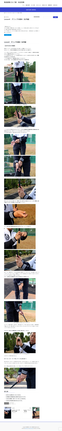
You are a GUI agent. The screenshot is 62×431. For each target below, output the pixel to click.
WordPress (26, 428)
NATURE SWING (36, 16)
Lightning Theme (31, 428)
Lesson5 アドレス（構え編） (26, 411)
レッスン (14, 404)
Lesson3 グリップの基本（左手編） (16, 411)
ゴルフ (11, 404)
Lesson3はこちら (8, 35)
